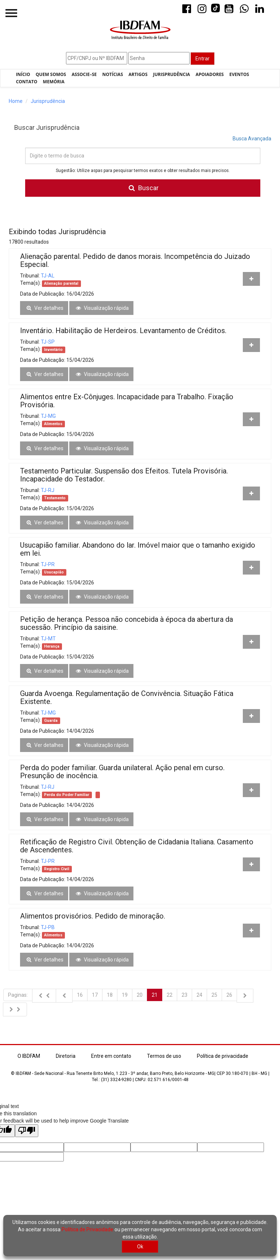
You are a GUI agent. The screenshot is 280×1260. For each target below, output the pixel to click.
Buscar (143, 188)
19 (125, 995)
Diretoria (65, 1056)
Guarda (51, 720)
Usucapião (54, 572)
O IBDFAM (29, 1056)
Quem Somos (51, 74)
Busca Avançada (252, 138)
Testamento (55, 498)
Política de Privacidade (87, 1229)
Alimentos (53, 423)
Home (16, 101)
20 (140, 995)
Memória (54, 82)
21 (155, 995)
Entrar (202, 58)
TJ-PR (48, 564)
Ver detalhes (44, 308)
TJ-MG (48, 416)
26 (229, 995)
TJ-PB (48, 927)
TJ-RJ (47, 490)
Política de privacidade (222, 1056)
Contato (27, 82)
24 (199, 995)
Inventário (53, 349)
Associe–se (84, 74)
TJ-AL (47, 276)
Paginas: (18, 995)
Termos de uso (164, 1056)
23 (184, 995)
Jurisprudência (171, 74)
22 (169, 995)
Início (23, 74)
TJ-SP (48, 342)
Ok (140, 1246)
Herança (51, 646)
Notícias (112, 74)
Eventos (239, 74)
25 (214, 995)
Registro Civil (56, 869)
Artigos (138, 74)
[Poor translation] (26, 1130)
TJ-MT (48, 638)
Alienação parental (61, 283)
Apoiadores (209, 74)
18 (110, 995)
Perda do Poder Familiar (66, 794)
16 (80, 995)
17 (95, 995)
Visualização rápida (101, 308)
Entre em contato (111, 1056)
